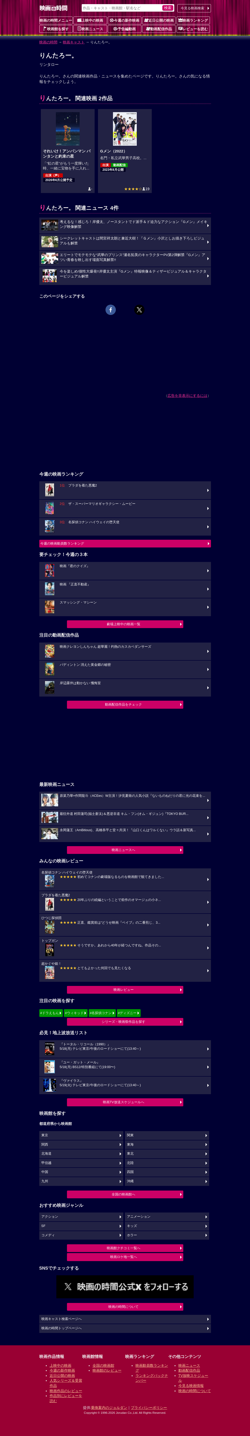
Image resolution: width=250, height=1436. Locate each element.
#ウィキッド (74, 1013)
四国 (130, 1172)
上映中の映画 (90, 20)
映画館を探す (56, 28)
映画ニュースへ (123, 850)
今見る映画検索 (192, 8)
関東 (130, 1135)
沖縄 (130, 1181)
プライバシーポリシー (149, 1408)
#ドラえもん (49, 1013)
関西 (44, 1144)
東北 (130, 1153)
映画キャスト (74, 42)
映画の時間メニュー (56, 20)
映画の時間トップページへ (61, 1328)
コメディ (48, 1235)
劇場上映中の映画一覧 (123, 624)
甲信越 (46, 1163)
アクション (49, 1216)
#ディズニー (127, 1013)
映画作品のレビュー (66, 1391)
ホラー (132, 1235)
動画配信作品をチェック (123, 704)
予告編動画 (124, 28)
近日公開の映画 (159, 20)
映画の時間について (123, 1307)
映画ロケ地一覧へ (123, 1257)
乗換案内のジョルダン (109, 1408)
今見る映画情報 (191, 1386)
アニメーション (138, 1216)
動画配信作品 (159, 28)
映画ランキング (193, 20)
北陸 (130, 1163)
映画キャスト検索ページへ (61, 1319)
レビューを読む (193, 28)
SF (43, 1226)
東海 (130, 1144)
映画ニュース (90, 28)
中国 (44, 1172)
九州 (44, 1181)
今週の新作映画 (124, 20)
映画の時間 (48, 42)
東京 (44, 1135)
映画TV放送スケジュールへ (123, 1102)
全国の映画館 (103, 1365)
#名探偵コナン (101, 1013)
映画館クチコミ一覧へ (123, 1248)
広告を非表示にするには (187, 395)
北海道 (46, 1153)
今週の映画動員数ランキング (62, 543)
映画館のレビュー (107, 1370)
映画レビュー (123, 990)
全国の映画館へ (123, 1194)
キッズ (132, 1226)
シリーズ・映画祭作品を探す (123, 1022)
